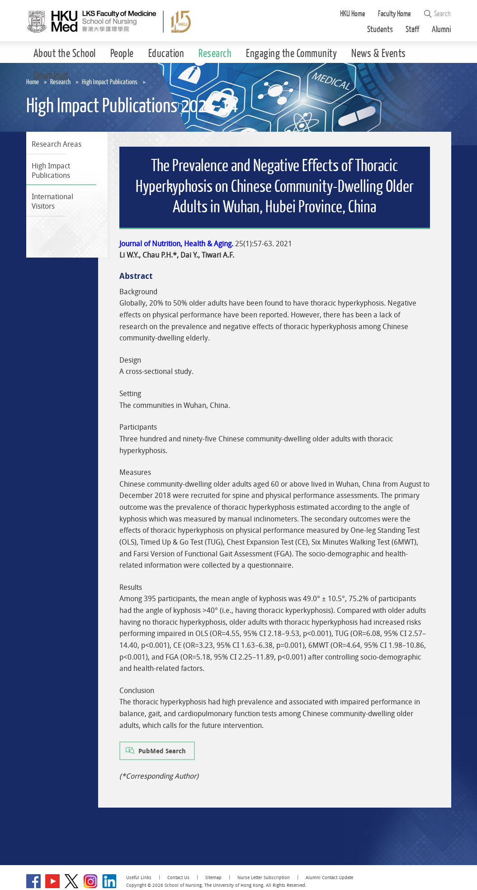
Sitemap (213, 877)
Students (380, 29)
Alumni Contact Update (329, 877)
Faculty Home (394, 14)
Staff (412, 29)
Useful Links (138, 877)
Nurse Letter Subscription (263, 877)
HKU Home (352, 14)
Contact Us (178, 877)
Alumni (441, 29)
